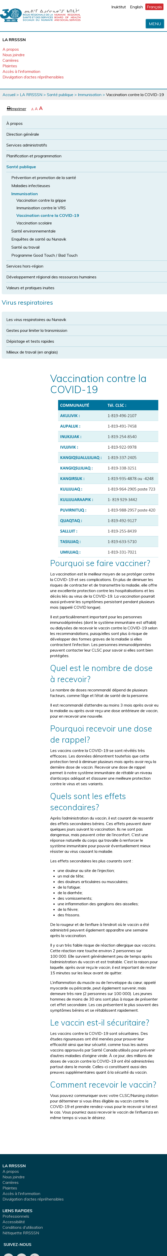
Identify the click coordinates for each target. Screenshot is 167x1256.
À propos (14, 123)
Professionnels (16, 1216)
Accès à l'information (21, 71)
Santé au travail (25, 247)
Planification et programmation (33, 155)
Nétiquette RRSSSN (21, 1232)
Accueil (9, 94)
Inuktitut (118, 6)
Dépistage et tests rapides (30, 341)
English (136, 6)
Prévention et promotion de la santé (43, 177)
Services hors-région (24, 266)
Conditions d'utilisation (23, 1227)
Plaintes (10, 65)
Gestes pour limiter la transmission (36, 330)
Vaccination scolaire (34, 222)
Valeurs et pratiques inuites (30, 287)
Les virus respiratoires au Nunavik (36, 319)
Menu (155, 23)
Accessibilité (14, 1221)
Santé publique (60, 94)
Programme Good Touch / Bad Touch (44, 255)
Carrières (11, 60)
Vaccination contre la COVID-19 (47, 215)
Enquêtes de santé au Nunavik (38, 239)
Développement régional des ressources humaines (51, 276)
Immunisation (90, 94)
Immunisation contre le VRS (41, 207)
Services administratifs (26, 145)
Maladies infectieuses (30, 185)
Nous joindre (14, 54)
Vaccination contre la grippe (41, 200)
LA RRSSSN (31, 94)
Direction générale (22, 134)
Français (154, 6)
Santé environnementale (33, 230)
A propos (11, 49)
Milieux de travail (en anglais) (32, 352)
